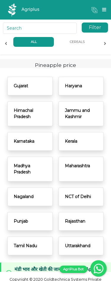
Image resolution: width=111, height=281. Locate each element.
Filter (95, 27)
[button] (94, 10)
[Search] (40, 28)
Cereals (77, 42)
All (34, 42)
